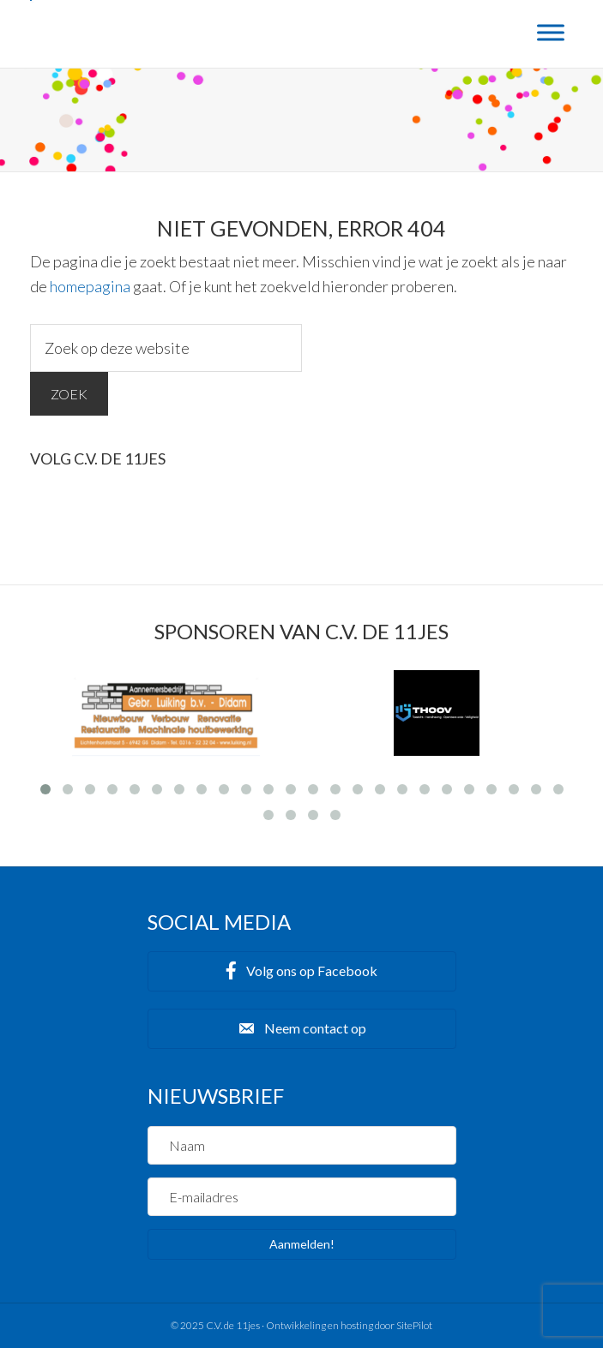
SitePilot (414, 1325)
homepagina (90, 286)
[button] (302, 971)
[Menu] (550, 32)
